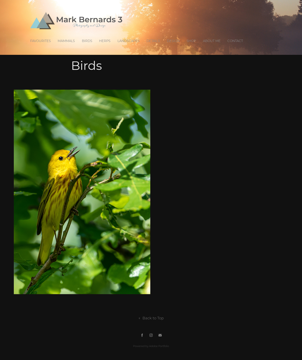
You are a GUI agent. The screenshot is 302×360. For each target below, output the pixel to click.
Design (173, 41)
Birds (87, 41)
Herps (104, 41)
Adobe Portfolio (159, 346)
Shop (191, 41)
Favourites (40, 41)
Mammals (66, 41)
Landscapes (128, 41)
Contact (235, 41)
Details (153, 41)
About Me (212, 41)
